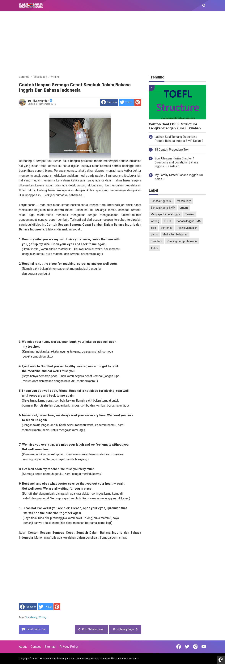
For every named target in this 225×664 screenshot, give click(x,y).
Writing (42, 617)
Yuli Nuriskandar (40, 100)
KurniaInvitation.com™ (127, 658)
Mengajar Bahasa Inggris (165, 214)
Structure (156, 241)
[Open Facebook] (178, 646)
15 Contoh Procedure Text (172, 149)
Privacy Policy (69, 646)
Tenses (189, 214)
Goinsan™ (96, 658)
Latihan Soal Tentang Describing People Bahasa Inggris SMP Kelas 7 (179, 139)
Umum (184, 207)
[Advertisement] (112, 43)
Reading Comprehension (182, 241)
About (23, 646)
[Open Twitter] (187, 646)
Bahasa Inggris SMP (163, 207)
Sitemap (50, 646)
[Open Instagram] (195, 646)
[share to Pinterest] (137, 102)
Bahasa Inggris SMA (188, 221)
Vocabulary (31, 617)
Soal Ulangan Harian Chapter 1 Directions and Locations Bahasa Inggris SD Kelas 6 (176, 162)
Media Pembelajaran (175, 234)
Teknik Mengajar (187, 227)
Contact (36, 646)
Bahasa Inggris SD (161, 201)
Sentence (166, 227)
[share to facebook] (109, 102)
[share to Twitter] (126, 102)
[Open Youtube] (204, 646)
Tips (153, 227)
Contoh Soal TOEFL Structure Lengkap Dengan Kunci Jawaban (175, 126)
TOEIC (154, 247)
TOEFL (168, 221)
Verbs (154, 234)
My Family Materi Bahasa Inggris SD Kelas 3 (179, 177)
